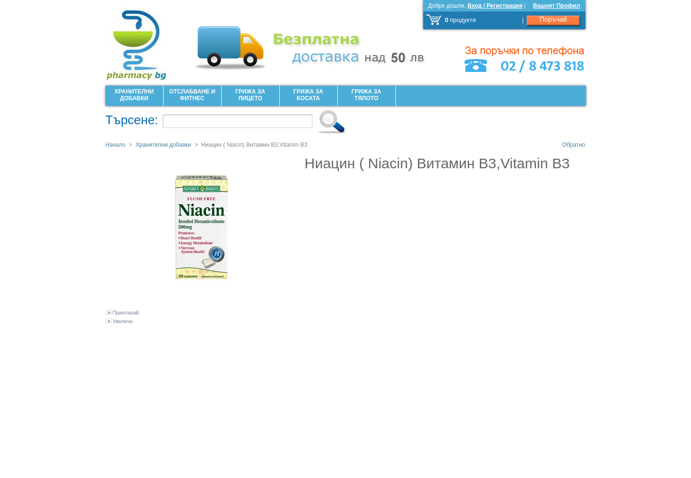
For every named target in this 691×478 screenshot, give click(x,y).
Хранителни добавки (134, 95)
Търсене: (132, 120)
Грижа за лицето (250, 95)
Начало (116, 144)
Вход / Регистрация (495, 5)
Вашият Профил (556, 5)
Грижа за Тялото (366, 95)
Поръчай (553, 19)
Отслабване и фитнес (192, 95)
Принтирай (126, 312)
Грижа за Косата (308, 95)
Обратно (573, 144)
